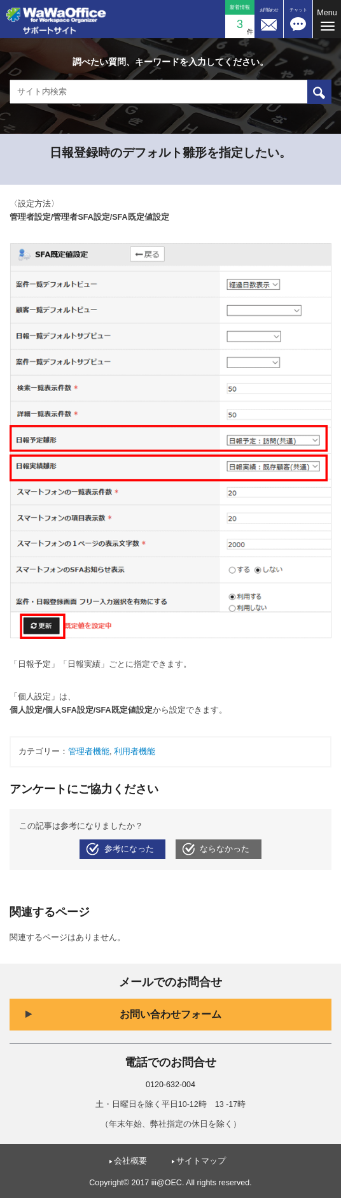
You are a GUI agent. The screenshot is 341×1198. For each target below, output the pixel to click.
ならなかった (224, 849)
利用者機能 (134, 751)
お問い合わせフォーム (170, 1014)
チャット (298, 10)
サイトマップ (201, 1161)
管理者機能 (88, 751)
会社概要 (130, 1161)
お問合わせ (269, 10)
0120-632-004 (170, 1084)
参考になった (129, 849)
